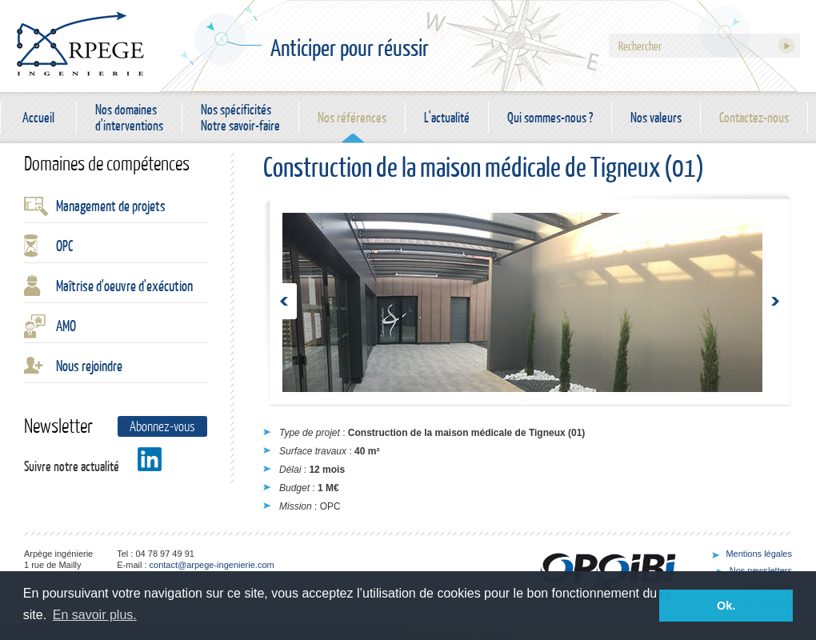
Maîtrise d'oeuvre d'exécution (124, 285)
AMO (66, 325)
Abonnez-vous (162, 426)
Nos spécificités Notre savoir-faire (240, 118)
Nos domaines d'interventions (129, 118)
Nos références (352, 117)
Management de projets (111, 205)
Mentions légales (759, 553)
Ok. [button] (726, 605)
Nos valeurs (656, 117)
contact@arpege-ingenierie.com (212, 565)
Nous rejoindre (89, 365)
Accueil (38, 117)
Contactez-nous (754, 117)
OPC (64, 245)
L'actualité (447, 117)
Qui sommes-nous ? (550, 117)
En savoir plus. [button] (95, 615)
